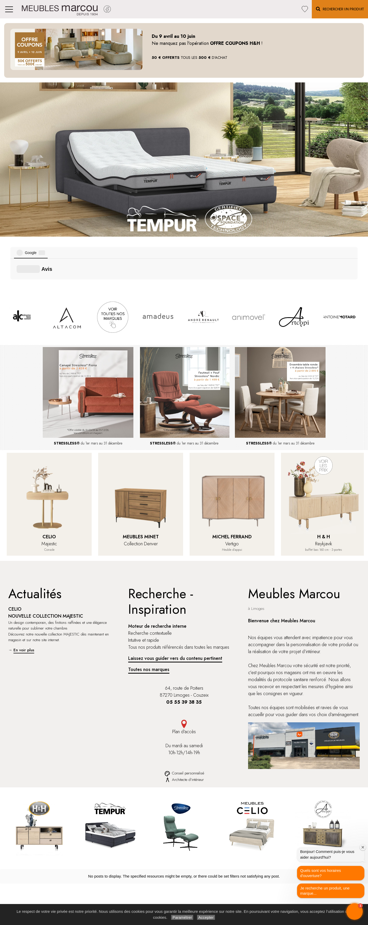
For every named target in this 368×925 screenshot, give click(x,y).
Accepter (206, 917)
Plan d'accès (184, 669)
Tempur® (116, 894)
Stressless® (118, 888)
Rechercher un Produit (340, 8)
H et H (114, 882)
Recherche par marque (201, 888)
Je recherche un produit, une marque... (325, 890)
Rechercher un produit (201, 882)
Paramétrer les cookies (276, 894)
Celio (113, 899)
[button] (354, 911)
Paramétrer (182, 917)
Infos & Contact (270, 899)
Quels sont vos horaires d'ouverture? (320, 873)
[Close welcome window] (363, 847)
